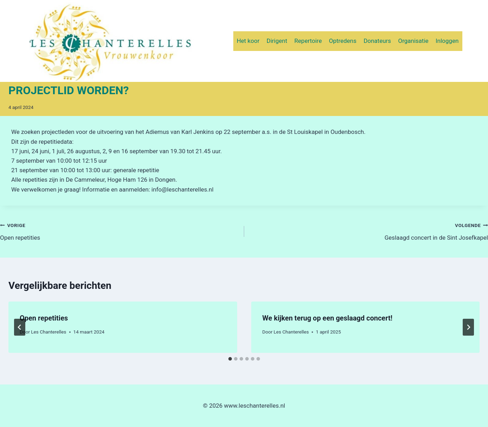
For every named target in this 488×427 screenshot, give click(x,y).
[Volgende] (468, 327)
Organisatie (413, 40)
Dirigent (277, 40)
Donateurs (377, 40)
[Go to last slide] (19, 327)
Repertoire (308, 40)
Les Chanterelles (48, 332)
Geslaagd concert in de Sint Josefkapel (369, 230)
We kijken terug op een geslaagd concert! (327, 318)
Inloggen (447, 40)
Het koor (248, 40)
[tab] (230, 359)
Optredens (342, 40)
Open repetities (119, 230)
